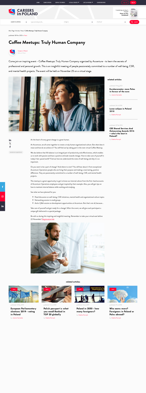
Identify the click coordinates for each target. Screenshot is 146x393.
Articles (17, 31)
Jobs (38, 3)
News (22, 31)
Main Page (11, 31)
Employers (47, 3)
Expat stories (60, 3)
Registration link (48, 219)
